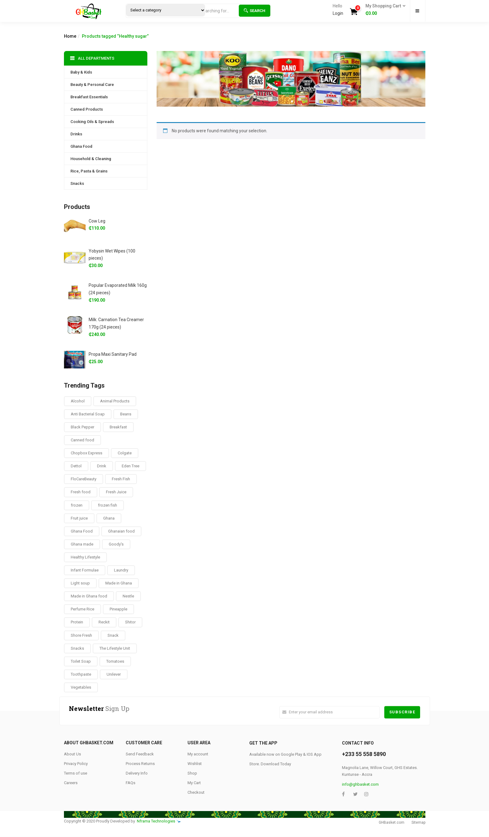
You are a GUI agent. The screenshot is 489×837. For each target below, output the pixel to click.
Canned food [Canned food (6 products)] (82, 440)
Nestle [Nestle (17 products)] (128, 596)
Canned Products (86, 109)
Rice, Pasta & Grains (88, 171)
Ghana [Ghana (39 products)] (109, 518)
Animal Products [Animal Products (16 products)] (114, 401)
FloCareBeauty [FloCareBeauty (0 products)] (83, 479)
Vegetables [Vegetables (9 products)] (81, 687)
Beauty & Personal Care (92, 84)
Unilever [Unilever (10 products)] (114, 674)
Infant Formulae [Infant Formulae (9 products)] (85, 570)
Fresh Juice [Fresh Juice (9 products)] (116, 492)
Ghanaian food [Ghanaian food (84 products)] (121, 531)
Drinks (76, 134)
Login (338, 13)
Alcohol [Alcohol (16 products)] (78, 401)
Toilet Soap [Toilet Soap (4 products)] (81, 661)
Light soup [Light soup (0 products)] (80, 583)
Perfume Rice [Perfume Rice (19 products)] (82, 609)
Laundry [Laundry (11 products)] (121, 570)
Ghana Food (81, 146)
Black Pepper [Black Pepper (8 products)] (82, 427)
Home (70, 36)
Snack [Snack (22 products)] (113, 635)
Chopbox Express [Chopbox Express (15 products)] (86, 453)
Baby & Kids (81, 72)
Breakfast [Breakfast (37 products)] (118, 427)
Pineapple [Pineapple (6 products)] (118, 609)
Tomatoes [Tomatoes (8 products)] (115, 661)
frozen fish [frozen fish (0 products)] (107, 505)
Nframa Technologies (156, 821)
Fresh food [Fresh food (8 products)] (81, 492)
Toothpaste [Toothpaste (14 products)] (81, 674)
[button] (383, 9)
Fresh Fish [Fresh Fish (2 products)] (121, 479)
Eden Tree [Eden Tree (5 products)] (130, 466)
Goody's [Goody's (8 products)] (116, 544)
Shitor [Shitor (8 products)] (130, 622)
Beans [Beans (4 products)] (125, 414)
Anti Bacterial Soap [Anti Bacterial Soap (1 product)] (88, 414)
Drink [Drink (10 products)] (101, 466)
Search (254, 10)
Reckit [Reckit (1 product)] (104, 622)
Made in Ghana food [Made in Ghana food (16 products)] (89, 596)
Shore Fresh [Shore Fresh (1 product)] (81, 635)
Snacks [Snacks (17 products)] (77, 648)
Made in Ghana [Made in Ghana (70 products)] (118, 583)
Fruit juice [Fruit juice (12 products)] (79, 518)
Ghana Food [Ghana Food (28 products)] (82, 531)
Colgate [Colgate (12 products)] (125, 453)
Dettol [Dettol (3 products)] (76, 466)
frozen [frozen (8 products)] (76, 505)
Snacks (77, 183)
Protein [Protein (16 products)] (77, 622)
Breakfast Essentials (89, 97)
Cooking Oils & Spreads (92, 121)
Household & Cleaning (90, 158)
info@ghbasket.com (360, 784)
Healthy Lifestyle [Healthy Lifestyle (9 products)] (85, 557)
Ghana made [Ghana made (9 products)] (82, 544)
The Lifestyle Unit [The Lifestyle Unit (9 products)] (114, 648)
